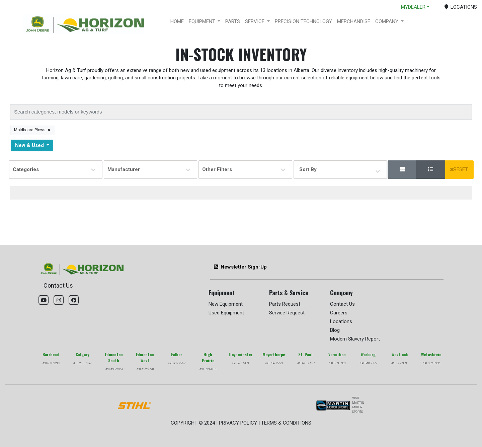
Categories (54, 169)
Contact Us (342, 304)
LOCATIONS (461, 7)
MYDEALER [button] (413, 7)
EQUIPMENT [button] (203, 21)
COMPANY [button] (387, 21)
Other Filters (243, 169)
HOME (177, 21)
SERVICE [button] (255, 21)
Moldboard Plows (32, 130)
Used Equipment (226, 313)
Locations (341, 321)
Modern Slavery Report (355, 339)
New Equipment (226, 304)
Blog (335, 330)
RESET (459, 169)
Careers (338, 313)
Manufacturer (148, 169)
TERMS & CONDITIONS (286, 423)
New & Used (30, 145)
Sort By (309, 170)
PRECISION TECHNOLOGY (303, 21)
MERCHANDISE (353, 21)
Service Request (287, 313)
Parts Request (284, 304)
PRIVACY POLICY (238, 423)
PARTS (232, 21)
